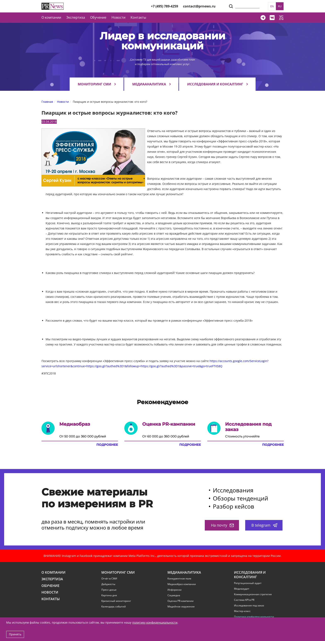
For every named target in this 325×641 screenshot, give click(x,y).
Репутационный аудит (248, 583)
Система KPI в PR (244, 600)
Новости (118, 17)
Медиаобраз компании (181, 584)
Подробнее (107, 444)
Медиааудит (241, 588)
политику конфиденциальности (154, 622)
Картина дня (109, 595)
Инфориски (174, 589)
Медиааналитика (149, 84)
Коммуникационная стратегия (253, 594)
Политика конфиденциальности (254, 616)
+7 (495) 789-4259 (164, 6)
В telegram (264, 525)
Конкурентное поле (179, 578)
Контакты (138, 17)
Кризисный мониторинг (116, 601)
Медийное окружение (181, 606)
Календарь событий (113, 606)
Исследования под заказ (249, 605)
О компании (51, 17)
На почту (222, 525)
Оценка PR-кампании (180, 601)
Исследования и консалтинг (215, 84)
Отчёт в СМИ (109, 578)
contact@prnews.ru (199, 6)
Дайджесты (108, 584)
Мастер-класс (242, 611)
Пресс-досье (108, 589)
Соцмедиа (173, 595)
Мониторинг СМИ (94, 84)
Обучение (98, 17)
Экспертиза (52, 579)
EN (272, 6)
